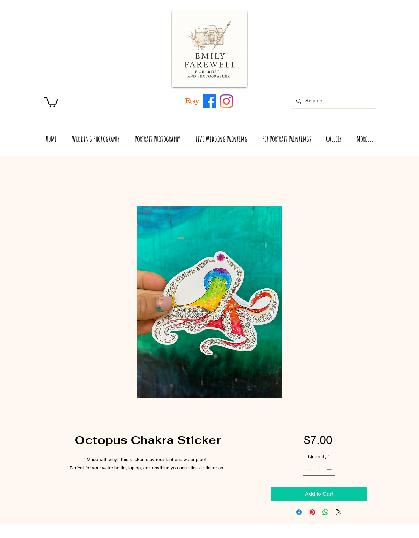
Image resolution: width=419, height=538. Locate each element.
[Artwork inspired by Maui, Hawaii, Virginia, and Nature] (192, 101)
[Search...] (333, 100)
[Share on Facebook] (299, 512)
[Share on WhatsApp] (325, 512)
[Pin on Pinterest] (312, 512)
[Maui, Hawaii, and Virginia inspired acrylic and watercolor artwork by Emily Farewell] (209, 101)
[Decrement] (308, 469)
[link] (51, 101)
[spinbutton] (319, 469)
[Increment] (329, 469)
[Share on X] (339, 512)
